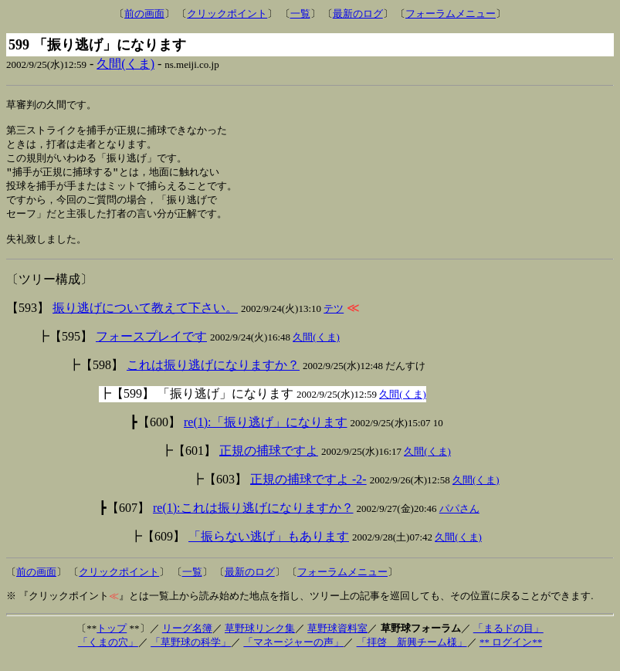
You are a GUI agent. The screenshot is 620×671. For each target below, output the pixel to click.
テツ (334, 320)
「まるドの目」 (508, 640)
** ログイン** (510, 653)
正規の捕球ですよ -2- (308, 490)
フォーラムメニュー (450, 13)
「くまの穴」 (108, 653)
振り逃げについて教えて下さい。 (145, 319)
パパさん (459, 520)
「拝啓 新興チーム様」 (412, 653)
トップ (112, 640)
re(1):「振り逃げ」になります (265, 433)
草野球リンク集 (260, 640)
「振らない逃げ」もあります (268, 547)
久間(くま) (125, 63)
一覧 (300, 13)
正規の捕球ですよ (268, 462)
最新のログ (358, 13)
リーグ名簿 (187, 640)
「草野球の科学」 (191, 653)
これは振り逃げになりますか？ (213, 376)
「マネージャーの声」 (293, 653)
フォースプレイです (151, 347)
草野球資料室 (337, 640)
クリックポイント (227, 13)
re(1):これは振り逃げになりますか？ (253, 519)
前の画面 (144, 13)
